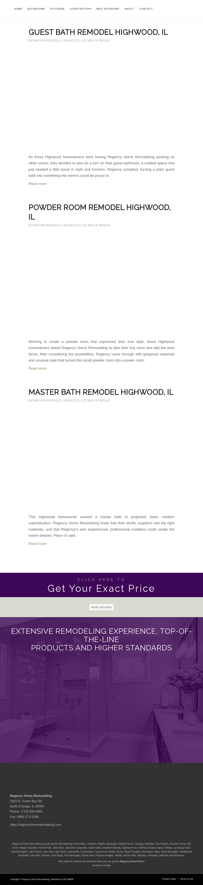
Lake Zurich (60, 851)
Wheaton (142, 855)
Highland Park (129, 847)
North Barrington (170, 851)
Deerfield (149, 843)
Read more (38, 184)
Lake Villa (48, 851)
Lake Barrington (19, 851)
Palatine (45, 855)
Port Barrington (72, 855)
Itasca (160, 847)
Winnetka (179, 855)
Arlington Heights (96, 843)
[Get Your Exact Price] (101, 585)
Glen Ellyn (58, 847)
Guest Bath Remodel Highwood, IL (98, 32)
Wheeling (153, 855)
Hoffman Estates (147, 847)
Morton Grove (115, 851)
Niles (157, 851)
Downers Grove (178, 843)
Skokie (118, 855)
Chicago (139, 843)
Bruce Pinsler (99, 40)
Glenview (70, 847)
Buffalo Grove (126, 843)
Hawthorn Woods (111, 847)
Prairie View (87, 855)
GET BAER (67, 879)
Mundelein (147, 851)
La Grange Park (181, 847)
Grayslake (81, 847)
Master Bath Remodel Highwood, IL (101, 392)
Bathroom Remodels (45, 40)
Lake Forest (35, 851)
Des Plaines (162, 843)
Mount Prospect (132, 851)
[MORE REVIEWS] (101, 607)
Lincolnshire (87, 851)
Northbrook (186, 851)
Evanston (33, 847)
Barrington (112, 843)
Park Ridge (57, 855)
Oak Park (35, 855)
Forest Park (45, 847)
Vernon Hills (129, 855)
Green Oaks (94, 847)
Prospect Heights (104, 855)
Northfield (23, 855)
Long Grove (101, 851)
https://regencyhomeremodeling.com (35, 824)
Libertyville (73, 851)
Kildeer (168, 847)
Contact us (97, 865)
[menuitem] (18, 9)
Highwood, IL (73, 40)
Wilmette (164, 855)
